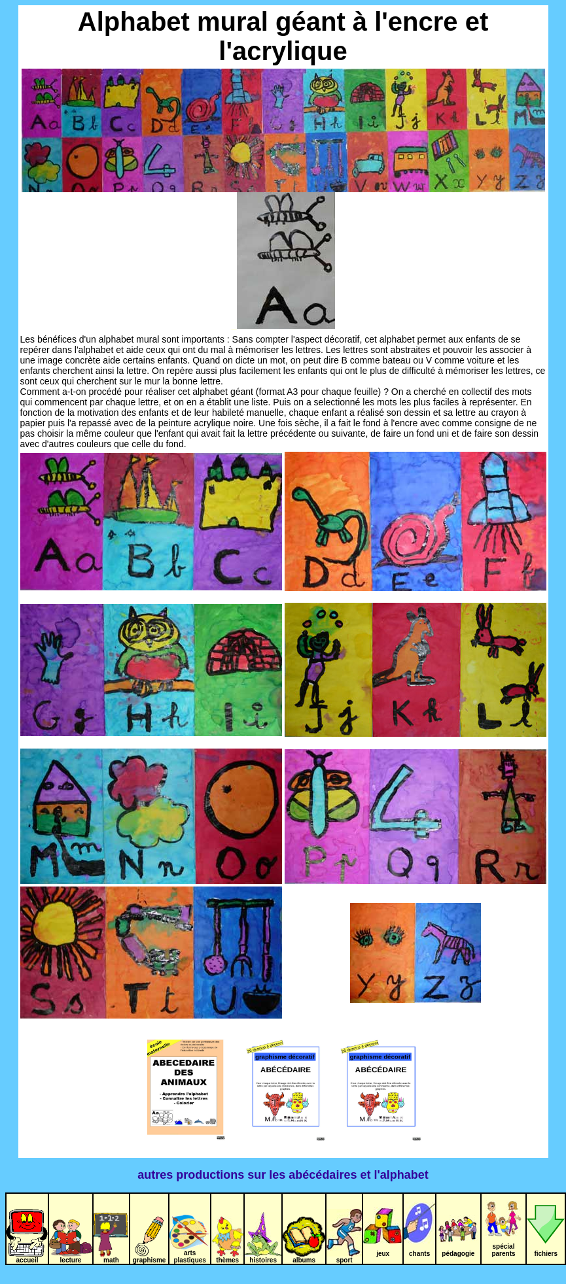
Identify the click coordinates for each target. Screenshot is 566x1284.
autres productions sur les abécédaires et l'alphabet (282, 1174)
